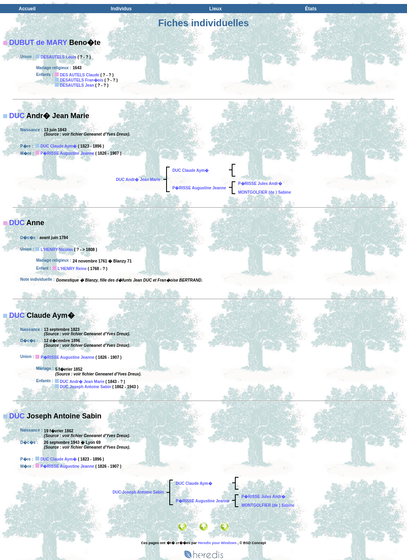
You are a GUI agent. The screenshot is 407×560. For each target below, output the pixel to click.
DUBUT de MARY (38, 43)
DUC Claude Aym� (59, 146)
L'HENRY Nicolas (57, 249)
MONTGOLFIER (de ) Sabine (264, 192)
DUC (17, 116)
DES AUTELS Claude (79, 75)
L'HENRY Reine (72, 268)
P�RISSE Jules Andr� (260, 183)
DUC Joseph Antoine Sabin (85, 387)
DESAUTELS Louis (58, 57)
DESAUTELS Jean (77, 85)
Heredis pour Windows (217, 543)
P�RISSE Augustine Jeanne (67, 153)
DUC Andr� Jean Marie (138, 179)
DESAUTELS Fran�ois (81, 80)
